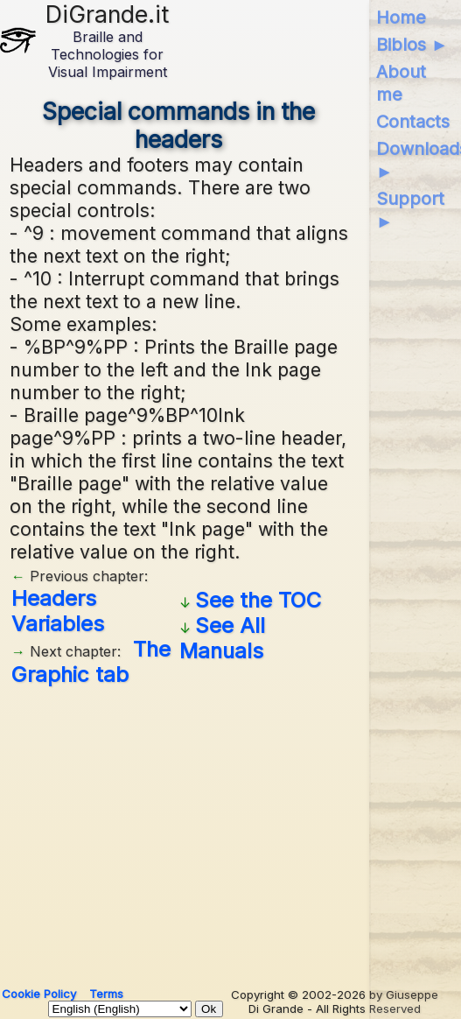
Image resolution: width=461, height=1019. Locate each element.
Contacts (413, 121)
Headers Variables (57, 611)
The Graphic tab (91, 661)
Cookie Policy (39, 994)
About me (401, 83)
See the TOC (258, 600)
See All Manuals (222, 638)
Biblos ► (412, 44)
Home (401, 17)
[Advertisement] (179, 829)
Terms (106, 994)
